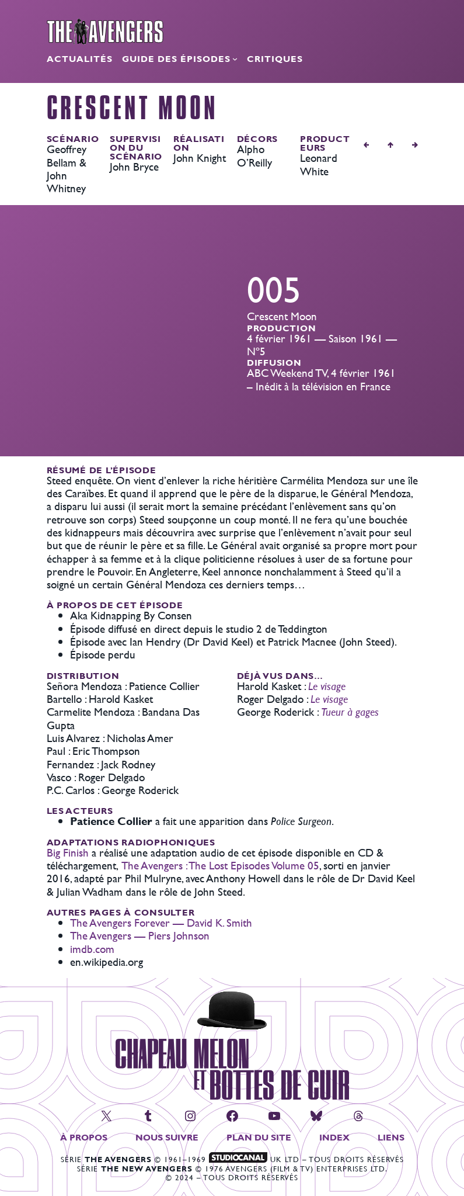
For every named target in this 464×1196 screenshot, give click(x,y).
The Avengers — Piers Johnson (140, 936)
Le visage (327, 686)
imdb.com (92, 949)
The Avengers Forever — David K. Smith (161, 923)
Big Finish (68, 853)
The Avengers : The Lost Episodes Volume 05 (220, 865)
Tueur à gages (350, 712)
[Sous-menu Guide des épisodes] (235, 58)
